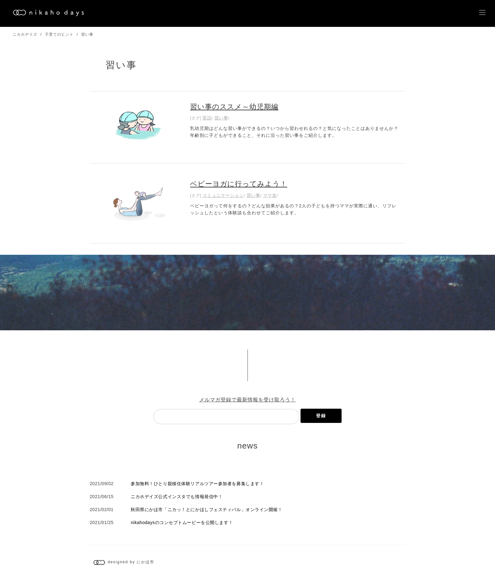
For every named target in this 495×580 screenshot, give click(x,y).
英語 (207, 117)
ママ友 (270, 195)
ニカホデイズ (25, 34)
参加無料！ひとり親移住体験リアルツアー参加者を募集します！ (197, 483)
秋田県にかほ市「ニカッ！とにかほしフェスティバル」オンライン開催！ (206, 509)
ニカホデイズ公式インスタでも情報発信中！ (177, 496)
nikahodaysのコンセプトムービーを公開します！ (182, 522)
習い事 (87, 34)
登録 (321, 415)
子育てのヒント (59, 34)
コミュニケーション (223, 195)
